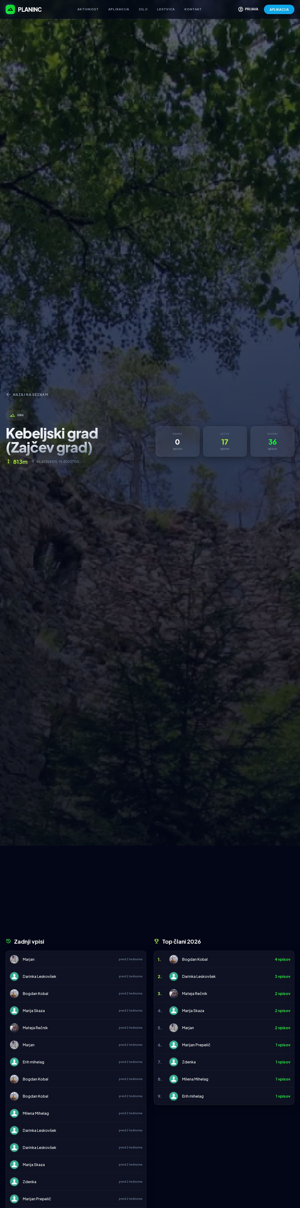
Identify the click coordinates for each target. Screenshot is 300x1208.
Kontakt (193, 9)
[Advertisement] (150, 893)
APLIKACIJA (279, 9)
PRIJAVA (248, 9)
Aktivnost (88, 9)
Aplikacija (118, 9)
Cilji (143, 9)
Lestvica (166, 9)
